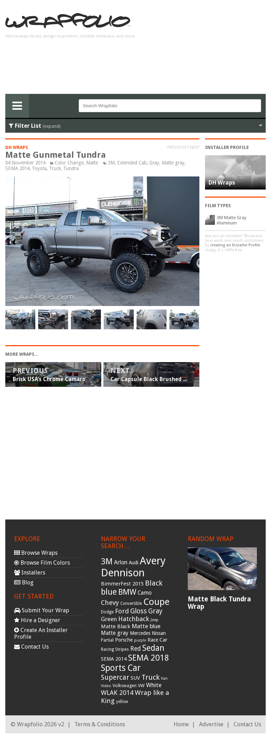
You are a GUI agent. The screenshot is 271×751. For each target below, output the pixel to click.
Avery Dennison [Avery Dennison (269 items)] (133, 567)
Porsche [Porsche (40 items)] (124, 640)
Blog (24, 582)
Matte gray (173, 163)
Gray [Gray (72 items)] (155, 611)
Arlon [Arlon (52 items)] (120, 562)
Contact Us (31, 646)
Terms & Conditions (99, 724)
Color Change (69, 163)
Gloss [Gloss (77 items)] (138, 611)
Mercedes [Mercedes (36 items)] (140, 633)
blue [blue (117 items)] (109, 591)
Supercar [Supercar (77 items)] (115, 677)
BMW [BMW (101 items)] (127, 592)
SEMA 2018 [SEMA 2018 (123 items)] (148, 658)
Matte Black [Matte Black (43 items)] (115, 626)
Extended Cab (132, 163)
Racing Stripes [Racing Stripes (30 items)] (115, 649)
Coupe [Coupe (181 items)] (156, 601)
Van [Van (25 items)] (164, 678)
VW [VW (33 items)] (141, 685)
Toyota (39, 168)
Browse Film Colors (42, 562)
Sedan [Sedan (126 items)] (153, 648)
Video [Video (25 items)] (106, 686)
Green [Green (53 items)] (109, 619)
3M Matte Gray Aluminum (231, 220)
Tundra (71, 168)
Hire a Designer (37, 620)
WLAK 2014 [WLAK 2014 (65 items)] (117, 692)
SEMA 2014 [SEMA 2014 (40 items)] (114, 659)
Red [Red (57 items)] (135, 648)
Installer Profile (227, 147)
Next (194, 147)
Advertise (211, 724)
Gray (154, 163)
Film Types (218, 205)
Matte (92, 163)
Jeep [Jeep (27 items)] (154, 619)
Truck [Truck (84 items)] (150, 677)
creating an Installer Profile (235, 245)
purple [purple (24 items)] (140, 640)
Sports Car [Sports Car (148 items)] (121, 668)
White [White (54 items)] (154, 685)
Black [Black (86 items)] (153, 583)
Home (181, 724)
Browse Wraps (36, 552)
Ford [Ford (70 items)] (122, 611)
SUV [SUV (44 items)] (135, 678)
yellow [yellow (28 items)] (122, 701)
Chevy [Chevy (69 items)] (110, 603)
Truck (55, 168)
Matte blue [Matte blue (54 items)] (146, 626)
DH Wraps (16, 147)
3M (111, 163)
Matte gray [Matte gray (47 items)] (114, 633)
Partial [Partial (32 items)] (107, 640)
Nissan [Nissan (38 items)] (159, 633)
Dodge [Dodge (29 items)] (107, 611)
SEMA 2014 (17, 168)
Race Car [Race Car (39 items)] (157, 640)
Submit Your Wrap (41, 610)
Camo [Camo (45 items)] (145, 593)
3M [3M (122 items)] (107, 561)
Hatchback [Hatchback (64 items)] (133, 619)
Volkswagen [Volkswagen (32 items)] (125, 685)
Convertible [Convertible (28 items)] (131, 603)
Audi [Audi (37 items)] (133, 562)
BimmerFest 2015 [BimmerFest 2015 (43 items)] (122, 584)
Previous (176, 147)
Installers (29, 572)
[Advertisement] (209, 50)
